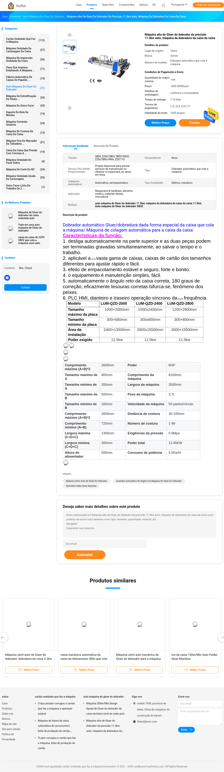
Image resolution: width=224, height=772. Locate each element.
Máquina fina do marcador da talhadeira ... (25, 142)
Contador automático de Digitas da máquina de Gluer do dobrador (149, 481)
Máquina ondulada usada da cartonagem (25, 177)
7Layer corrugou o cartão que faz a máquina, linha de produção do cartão (57, 743)
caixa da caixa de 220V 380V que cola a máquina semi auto (31, 240)
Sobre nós (7, 713)
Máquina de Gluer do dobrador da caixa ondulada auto (30, 215)
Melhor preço (160, 122)
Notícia (6, 718)
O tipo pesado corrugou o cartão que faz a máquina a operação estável (56, 708)
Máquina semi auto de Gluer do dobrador (86, 481)
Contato (25, 287)
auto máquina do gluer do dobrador (25, 88)
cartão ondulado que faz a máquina (25, 40)
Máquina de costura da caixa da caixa (25, 133)
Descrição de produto (105, 145)
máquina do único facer (25, 105)
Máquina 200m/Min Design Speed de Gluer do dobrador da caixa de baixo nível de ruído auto (105, 708)
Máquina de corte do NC (25, 169)
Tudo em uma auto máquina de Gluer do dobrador (30, 227)
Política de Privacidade (8, 737)
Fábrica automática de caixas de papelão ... (25, 78)
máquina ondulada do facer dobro (25, 161)
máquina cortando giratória (25, 123)
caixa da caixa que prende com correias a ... (25, 152)
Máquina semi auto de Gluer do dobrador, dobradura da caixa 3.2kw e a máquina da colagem (28, 659)
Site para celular (11, 729)
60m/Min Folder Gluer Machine (81, 486)
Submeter (85, 555)
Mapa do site (9, 724)
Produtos (7, 708)
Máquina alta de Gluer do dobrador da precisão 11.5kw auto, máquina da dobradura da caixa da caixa (104, 726)
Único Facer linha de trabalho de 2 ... (25, 187)
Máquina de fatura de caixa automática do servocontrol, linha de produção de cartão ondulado (54, 726)
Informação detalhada (75, 145)
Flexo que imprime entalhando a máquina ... (25, 69)
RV (154, 4)
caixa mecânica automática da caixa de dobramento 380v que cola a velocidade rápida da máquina (84, 659)
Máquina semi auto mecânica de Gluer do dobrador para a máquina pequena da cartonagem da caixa (138, 659)
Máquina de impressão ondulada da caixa (25, 59)
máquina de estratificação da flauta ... (25, 97)
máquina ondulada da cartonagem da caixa (25, 50)
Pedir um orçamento (208, 4)
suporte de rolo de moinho (25, 114)
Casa (5, 703)
